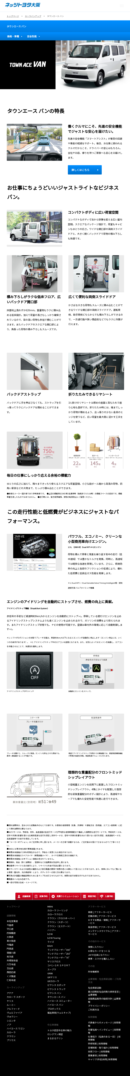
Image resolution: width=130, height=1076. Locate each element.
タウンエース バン (16, 26)
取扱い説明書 (54, 1016)
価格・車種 (13, 36)
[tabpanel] (65, 64)
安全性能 (32, 36)
